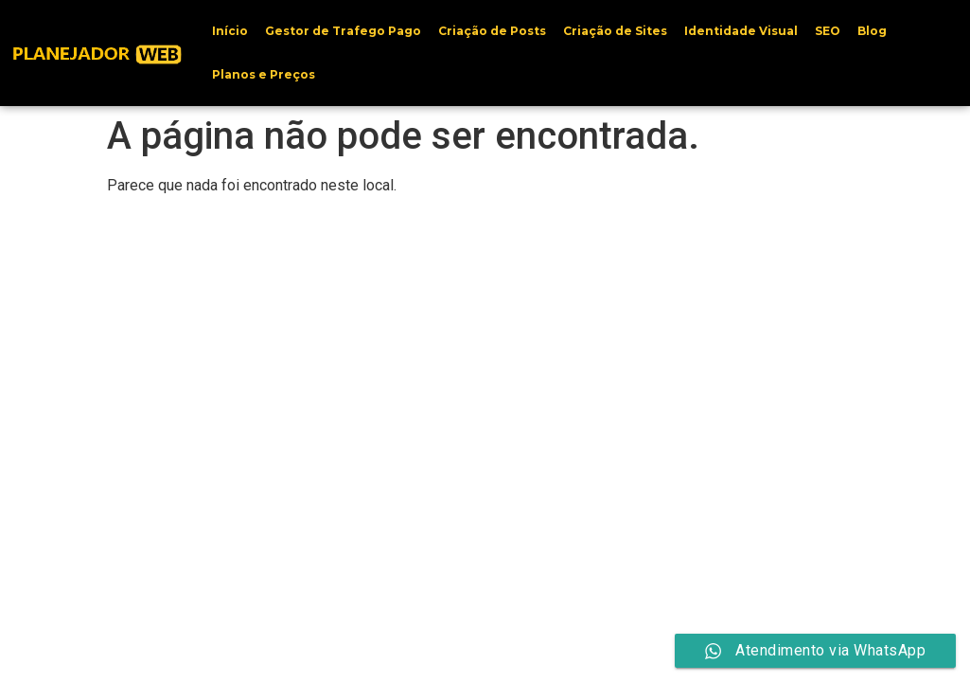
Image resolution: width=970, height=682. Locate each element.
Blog (872, 31)
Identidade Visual (741, 31)
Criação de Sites (615, 31)
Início (230, 31)
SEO (827, 31)
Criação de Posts (492, 31)
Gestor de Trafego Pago (343, 31)
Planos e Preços (263, 74)
